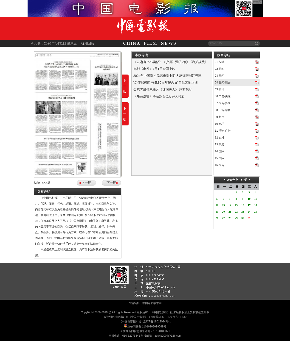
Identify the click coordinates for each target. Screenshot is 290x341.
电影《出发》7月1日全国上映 (154, 69)
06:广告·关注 (223, 96)
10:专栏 (219, 123)
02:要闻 (219, 68)
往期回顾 (87, 43)
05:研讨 (219, 89)
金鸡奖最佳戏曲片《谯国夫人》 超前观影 (162, 89)
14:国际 (219, 151)
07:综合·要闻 (223, 103)
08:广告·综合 (223, 110)
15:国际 (219, 158)
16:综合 (219, 165)
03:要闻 (219, 75)
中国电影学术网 (152, 303)
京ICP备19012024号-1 (157, 321)
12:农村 (219, 137)
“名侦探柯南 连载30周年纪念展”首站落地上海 (165, 82)
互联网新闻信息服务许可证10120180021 (145, 331)
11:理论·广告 (223, 130)
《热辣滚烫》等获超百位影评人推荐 (159, 96)
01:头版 (219, 62)
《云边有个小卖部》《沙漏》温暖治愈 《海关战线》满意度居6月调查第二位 (187, 62)
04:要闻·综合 (223, 82)
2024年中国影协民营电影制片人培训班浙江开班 (167, 76)
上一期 (86, 183)
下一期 (111, 183)
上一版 (125, 86)
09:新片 (219, 117)
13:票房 (219, 144)
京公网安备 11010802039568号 (146, 326)
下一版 (125, 113)
